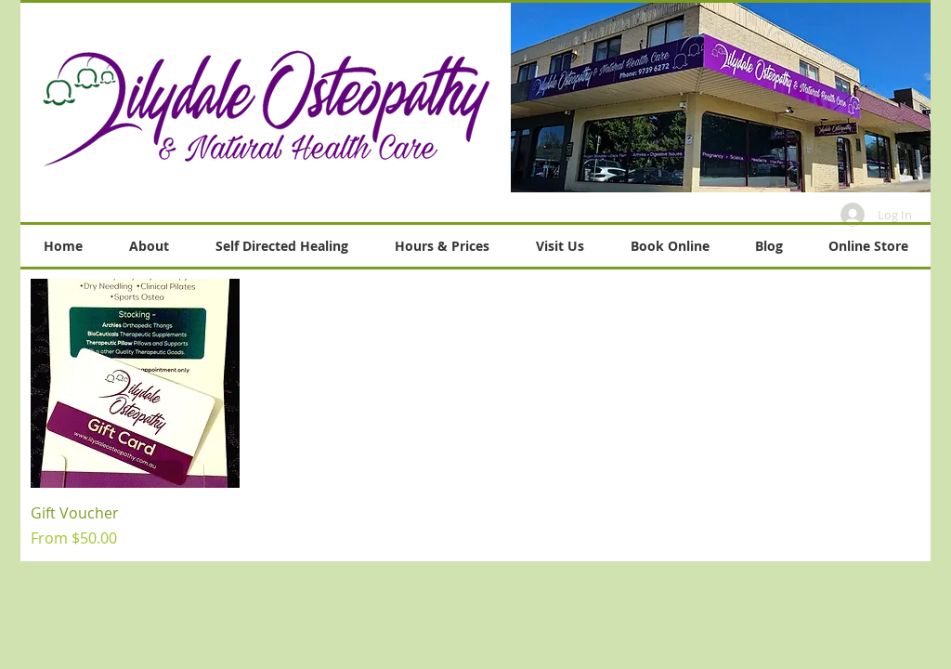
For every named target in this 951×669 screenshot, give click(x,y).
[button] (721, 97)
